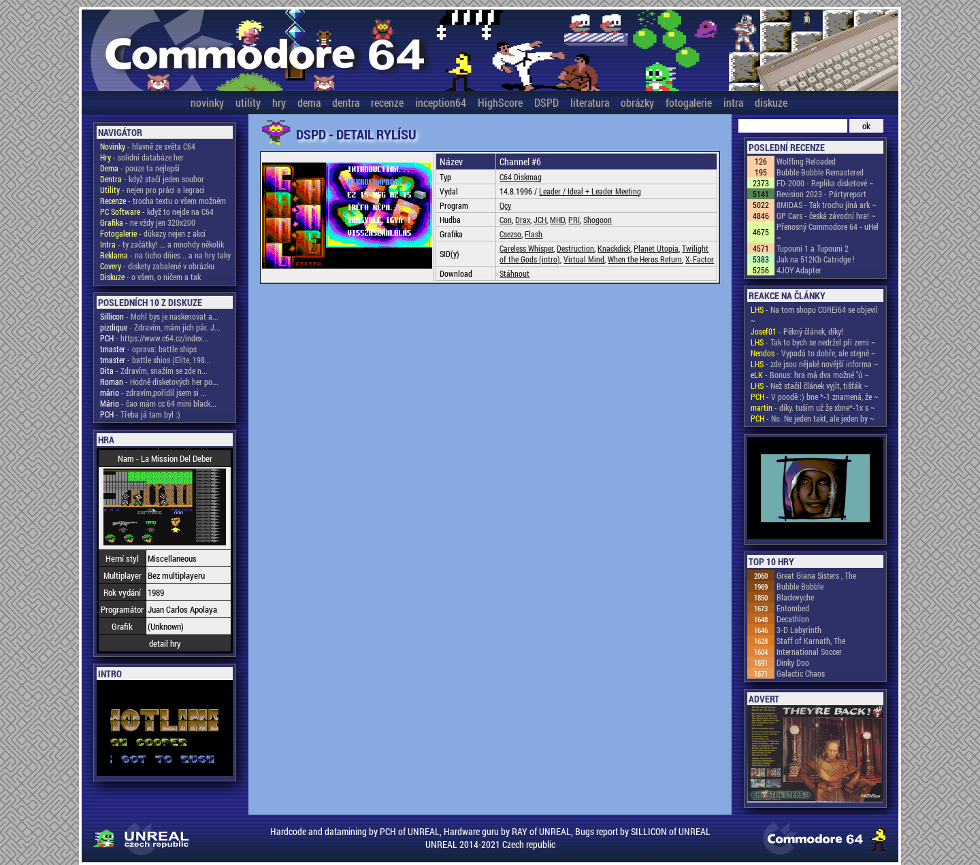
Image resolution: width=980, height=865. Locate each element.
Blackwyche (795, 597)
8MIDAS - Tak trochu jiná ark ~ (827, 204)
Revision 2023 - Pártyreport (821, 193)
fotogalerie (689, 102)
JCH (540, 219)
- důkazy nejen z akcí (153, 233)
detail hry (165, 643)
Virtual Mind (584, 259)
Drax (522, 219)
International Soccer (809, 651)
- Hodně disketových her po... (159, 381)
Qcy (505, 205)
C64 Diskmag (521, 176)
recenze (387, 102)
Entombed (793, 608)
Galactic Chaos (801, 673)
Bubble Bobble (800, 586)
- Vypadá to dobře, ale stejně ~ (813, 352)
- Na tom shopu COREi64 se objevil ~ (814, 315)
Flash (533, 233)
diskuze (771, 102)
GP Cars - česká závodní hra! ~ (826, 215)
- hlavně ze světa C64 (147, 146)
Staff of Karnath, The (811, 640)
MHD (557, 219)
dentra (345, 102)
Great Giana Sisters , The (816, 575)
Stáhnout (514, 273)
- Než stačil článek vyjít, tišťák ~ (809, 385)
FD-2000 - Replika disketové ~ (825, 182)
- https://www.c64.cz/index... (154, 338)
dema (309, 102)
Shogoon (597, 219)
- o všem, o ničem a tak (150, 276)
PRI (574, 219)
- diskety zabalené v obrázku (157, 265)
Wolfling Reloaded (806, 161)
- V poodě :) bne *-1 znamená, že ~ (815, 396)
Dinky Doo (793, 662)
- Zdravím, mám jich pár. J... (160, 327)
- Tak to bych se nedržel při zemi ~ (813, 342)
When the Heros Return (645, 259)
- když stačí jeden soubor (152, 178)
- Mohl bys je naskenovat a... (159, 316)
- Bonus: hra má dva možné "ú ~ (810, 374)
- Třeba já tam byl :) (140, 414)
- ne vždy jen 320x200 (147, 222)
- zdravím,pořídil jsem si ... (153, 392)
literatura (589, 102)
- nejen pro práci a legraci (152, 189)
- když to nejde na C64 (157, 211)
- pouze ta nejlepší (140, 168)
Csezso (510, 233)
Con (506, 219)
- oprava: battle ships (148, 348)
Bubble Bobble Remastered (820, 172)
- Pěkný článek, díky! (797, 331)
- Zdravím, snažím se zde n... (154, 370)
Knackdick (614, 248)
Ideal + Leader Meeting (604, 191)
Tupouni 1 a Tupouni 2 (813, 248)
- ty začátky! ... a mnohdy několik (162, 244)
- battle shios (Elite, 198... (155, 359)
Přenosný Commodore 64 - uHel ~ (828, 232)
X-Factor (699, 259)
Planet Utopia (656, 248)
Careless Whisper (526, 248)
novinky (207, 102)
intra (733, 102)
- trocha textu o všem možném (163, 200)
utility (248, 102)
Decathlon (793, 618)
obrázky (637, 102)
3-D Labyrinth (799, 629)
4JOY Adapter (799, 270)
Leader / (553, 191)
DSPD (546, 102)
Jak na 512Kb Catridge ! (816, 259)
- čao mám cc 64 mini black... (158, 403)
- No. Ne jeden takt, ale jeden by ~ (813, 418)
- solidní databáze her (142, 157)
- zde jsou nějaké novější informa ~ (815, 363)
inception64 (440, 102)
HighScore (500, 102)
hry (279, 102)
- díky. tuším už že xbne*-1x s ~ (813, 407)
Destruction (575, 248)
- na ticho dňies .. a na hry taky (165, 255)
